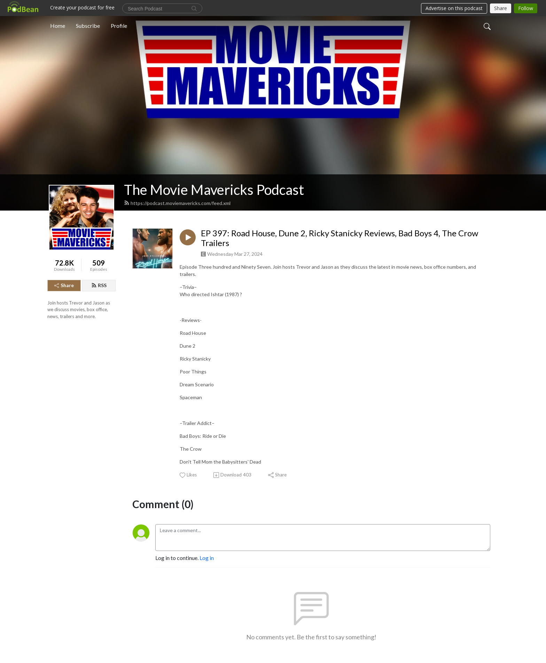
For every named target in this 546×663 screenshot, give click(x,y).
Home (57, 25)
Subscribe (88, 25)
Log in (207, 557)
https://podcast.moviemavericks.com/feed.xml (177, 203)
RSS (99, 285)
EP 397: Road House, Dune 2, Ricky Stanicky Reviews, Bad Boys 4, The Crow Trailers (339, 238)
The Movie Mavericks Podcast (214, 189)
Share (64, 285)
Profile (119, 25)
